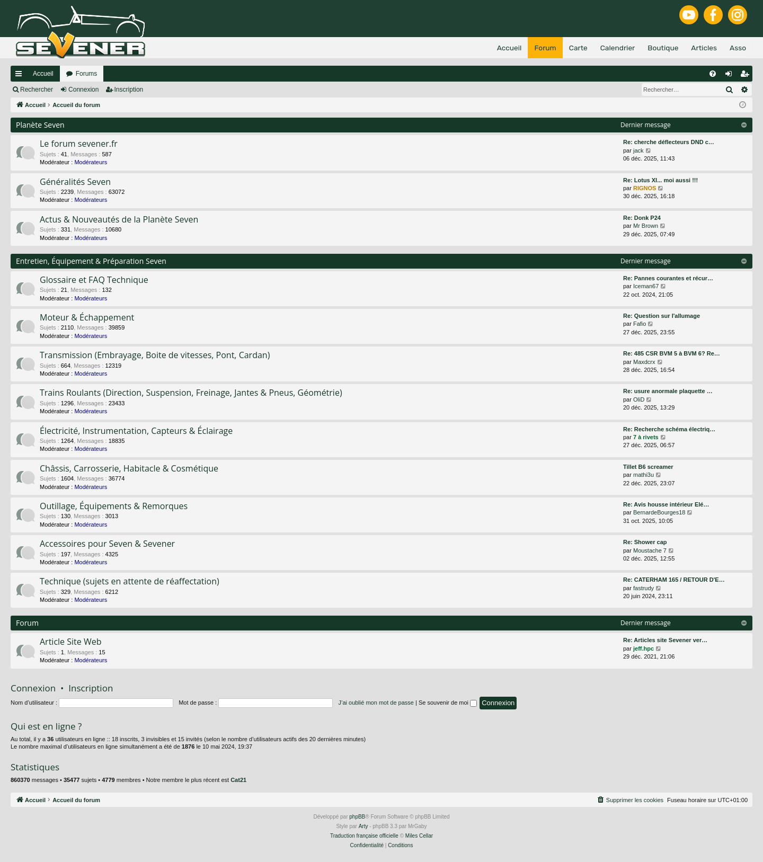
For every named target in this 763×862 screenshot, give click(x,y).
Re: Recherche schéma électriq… (669, 429)
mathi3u (643, 475)
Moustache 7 (650, 550)
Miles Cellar (419, 836)
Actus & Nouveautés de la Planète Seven (119, 219)
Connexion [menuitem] (731, 76)
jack (638, 150)
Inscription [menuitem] (746, 76)
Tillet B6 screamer (648, 467)
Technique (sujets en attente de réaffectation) (129, 581)
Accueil (43, 73)
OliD (638, 399)
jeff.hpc (643, 648)
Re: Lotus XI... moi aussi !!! (660, 180)
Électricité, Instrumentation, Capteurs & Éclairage (136, 431)
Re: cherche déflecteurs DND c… (668, 142)
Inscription (129, 89)
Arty (363, 826)
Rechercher (36, 89)
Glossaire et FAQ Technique (94, 280)
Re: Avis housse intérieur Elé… (666, 504)
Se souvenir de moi (448, 702)
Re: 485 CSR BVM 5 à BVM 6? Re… (671, 353)
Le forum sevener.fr (79, 143)
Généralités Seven (75, 182)
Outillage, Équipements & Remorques (114, 506)
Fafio (639, 324)
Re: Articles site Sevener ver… (665, 640)
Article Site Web (70, 641)
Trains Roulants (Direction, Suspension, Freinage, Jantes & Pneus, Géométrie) (191, 392)
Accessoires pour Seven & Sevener (107, 543)
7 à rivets (646, 437)
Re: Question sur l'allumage (661, 316)
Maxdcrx (644, 362)
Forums (86, 73)
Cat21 (238, 780)
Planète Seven (40, 125)
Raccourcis (20, 76)
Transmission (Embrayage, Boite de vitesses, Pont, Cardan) (155, 355)
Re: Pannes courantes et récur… (668, 278)
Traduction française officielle (364, 836)
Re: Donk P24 (642, 218)
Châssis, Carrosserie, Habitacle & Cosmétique (129, 468)
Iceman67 (646, 286)
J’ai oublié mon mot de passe (375, 702)
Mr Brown (645, 226)
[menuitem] (713, 74)
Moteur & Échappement (87, 317)
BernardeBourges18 (659, 512)
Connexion (83, 89)
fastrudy (643, 588)
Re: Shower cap (645, 542)
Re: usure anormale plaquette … (668, 391)
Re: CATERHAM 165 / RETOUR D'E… (674, 579)
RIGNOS (644, 188)
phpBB (357, 817)
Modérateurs (90, 162)
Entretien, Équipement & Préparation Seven (91, 261)
